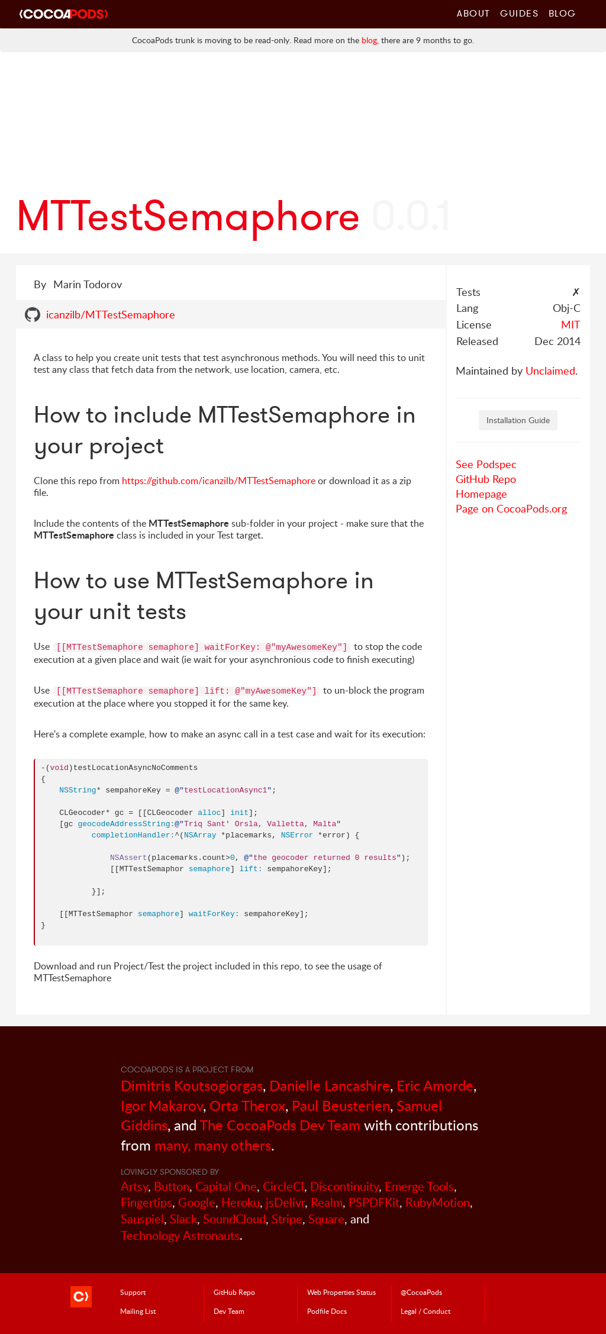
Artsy (134, 1186)
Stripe (287, 1219)
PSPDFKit (374, 1202)
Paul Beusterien (341, 1105)
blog (369, 40)
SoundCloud (234, 1219)
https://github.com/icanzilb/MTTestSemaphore (218, 480)
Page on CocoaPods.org (511, 508)
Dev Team (229, 1311)
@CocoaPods (421, 1292)
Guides (519, 13)
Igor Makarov (162, 1105)
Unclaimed (550, 370)
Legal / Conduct (425, 1311)
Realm (327, 1202)
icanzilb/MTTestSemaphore (110, 314)
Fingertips (146, 1202)
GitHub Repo (486, 479)
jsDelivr (285, 1202)
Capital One (226, 1186)
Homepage (481, 493)
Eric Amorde (435, 1085)
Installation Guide (518, 420)
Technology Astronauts (180, 1235)
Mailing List (138, 1311)
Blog (562, 13)
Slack (183, 1219)
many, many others (212, 1145)
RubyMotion (437, 1202)
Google (196, 1202)
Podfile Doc (327, 1311)
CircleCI (283, 1186)
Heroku (240, 1202)
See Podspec (486, 464)
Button (171, 1186)
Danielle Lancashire (329, 1085)
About (474, 13)
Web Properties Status (341, 1292)
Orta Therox (247, 1105)
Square (326, 1219)
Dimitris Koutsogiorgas (192, 1085)
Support (133, 1292)
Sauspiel (142, 1219)
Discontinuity (344, 1186)
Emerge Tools (419, 1186)
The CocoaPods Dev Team (279, 1125)
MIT (571, 324)
